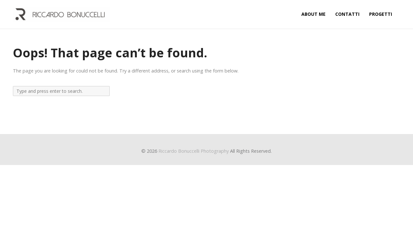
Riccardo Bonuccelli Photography (193, 151)
